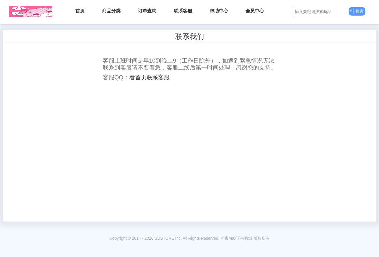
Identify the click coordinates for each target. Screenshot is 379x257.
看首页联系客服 (149, 77)
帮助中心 (219, 10)
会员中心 (254, 10)
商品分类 (111, 10)
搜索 (357, 11)
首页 (80, 10)
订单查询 (147, 10)
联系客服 (183, 10)
